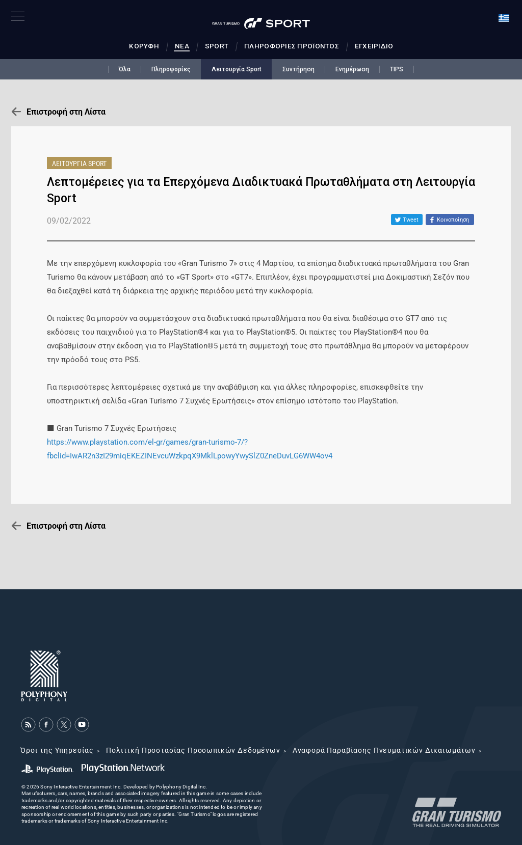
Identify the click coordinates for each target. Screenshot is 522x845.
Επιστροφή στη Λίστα (66, 112)
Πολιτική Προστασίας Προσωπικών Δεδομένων (193, 750)
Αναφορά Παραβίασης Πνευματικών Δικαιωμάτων (384, 750)
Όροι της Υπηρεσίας (57, 750)
